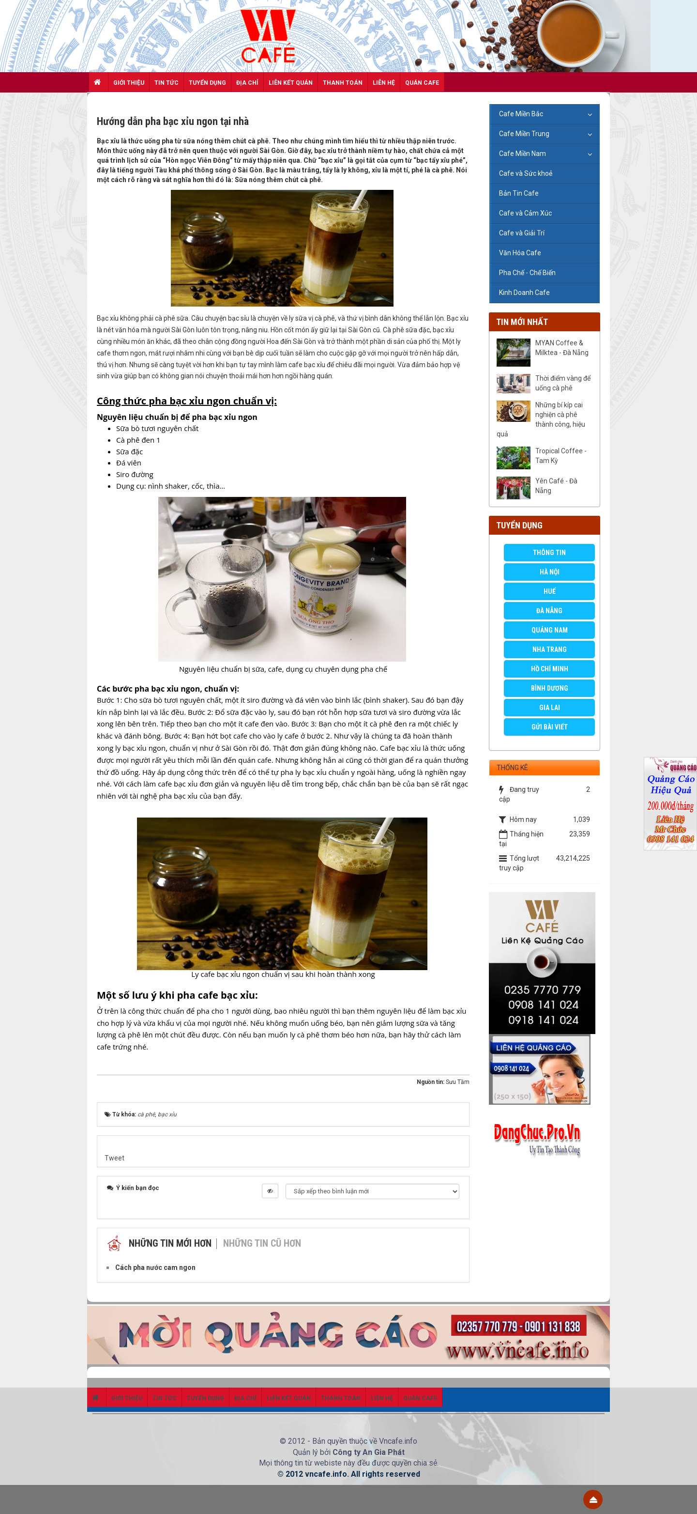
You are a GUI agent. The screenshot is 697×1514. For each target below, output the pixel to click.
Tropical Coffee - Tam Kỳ (561, 455)
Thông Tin (549, 552)
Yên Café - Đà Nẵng (556, 485)
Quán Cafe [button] (422, 82)
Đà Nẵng (549, 611)
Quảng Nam (549, 630)
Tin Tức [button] (166, 82)
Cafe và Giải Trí (522, 233)
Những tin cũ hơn (262, 1243)
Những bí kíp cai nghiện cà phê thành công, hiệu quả (541, 419)
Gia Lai (549, 707)
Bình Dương (549, 688)
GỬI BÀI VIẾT (549, 727)
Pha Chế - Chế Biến (527, 273)
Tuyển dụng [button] (207, 82)
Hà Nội (550, 572)
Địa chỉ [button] (247, 82)
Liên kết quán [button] (291, 82)
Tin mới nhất (522, 322)
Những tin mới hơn (170, 1243)
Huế (550, 591)
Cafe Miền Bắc (521, 114)
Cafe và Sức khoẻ (525, 173)
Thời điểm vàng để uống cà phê (563, 383)
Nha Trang (549, 649)
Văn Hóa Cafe (520, 253)
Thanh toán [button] (343, 82)
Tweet (114, 1158)
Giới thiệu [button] (128, 82)
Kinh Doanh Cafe (524, 292)
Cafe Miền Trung (524, 134)
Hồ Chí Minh (549, 669)
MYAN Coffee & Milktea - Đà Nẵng (562, 347)
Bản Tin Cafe (519, 193)
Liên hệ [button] (384, 82)
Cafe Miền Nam (522, 153)
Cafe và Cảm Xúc (525, 213)
